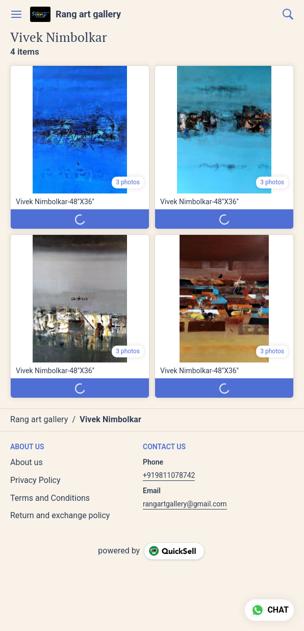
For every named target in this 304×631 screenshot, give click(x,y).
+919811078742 (169, 475)
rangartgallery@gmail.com (185, 504)
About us (26, 462)
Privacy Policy (35, 480)
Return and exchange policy (60, 515)
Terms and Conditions (50, 498)
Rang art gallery (88, 14)
